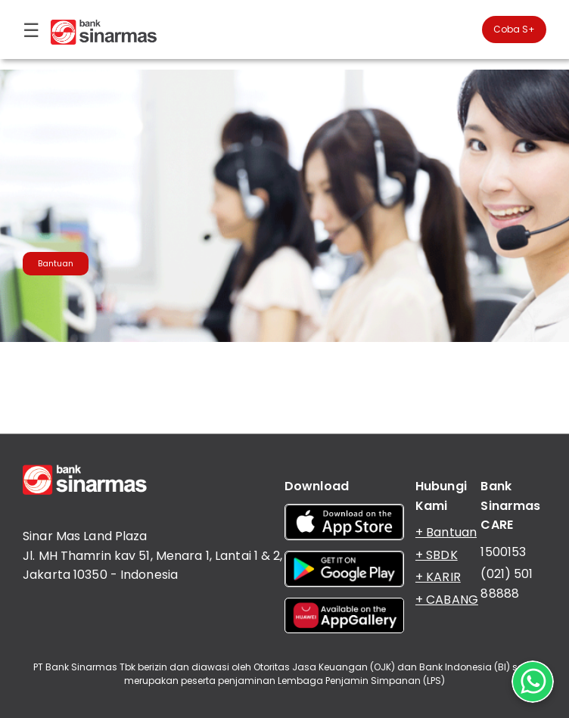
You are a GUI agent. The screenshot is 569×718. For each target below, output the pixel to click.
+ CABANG (446, 599)
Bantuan (55, 263)
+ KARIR (438, 577)
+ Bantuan (446, 532)
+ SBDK (436, 555)
